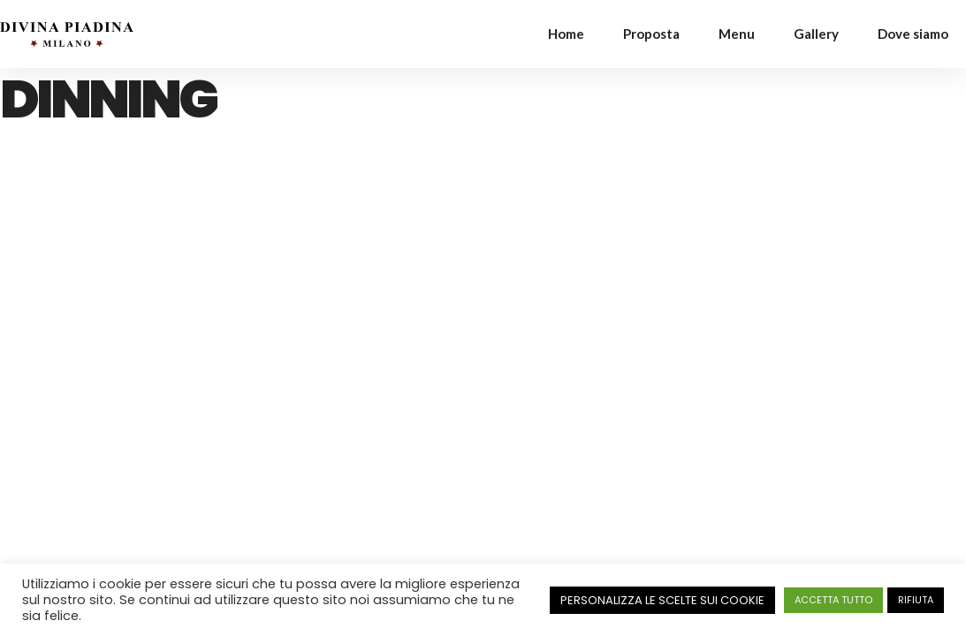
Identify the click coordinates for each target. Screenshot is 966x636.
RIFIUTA (915, 600)
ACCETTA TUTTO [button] (833, 600)
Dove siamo (913, 34)
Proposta (651, 34)
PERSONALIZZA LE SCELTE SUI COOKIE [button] (662, 600)
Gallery (816, 34)
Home (566, 34)
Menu (737, 34)
